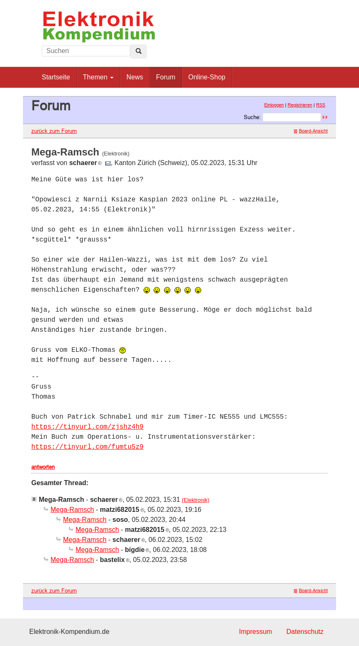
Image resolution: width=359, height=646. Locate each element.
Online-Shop (206, 77)
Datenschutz (305, 631)
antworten (43, 466)
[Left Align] (138, 51)
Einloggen (274, 105)
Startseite (56, 77)
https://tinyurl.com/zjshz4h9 (87, 427)
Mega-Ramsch (72, 509)
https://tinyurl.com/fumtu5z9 (87, 447)
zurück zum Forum (54, 130)
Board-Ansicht (311, 131)
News (134, 77)
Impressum (255, 631)
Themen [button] (98, 77)
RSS (320, 105)
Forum (165, 77)
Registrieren (300, 105)
